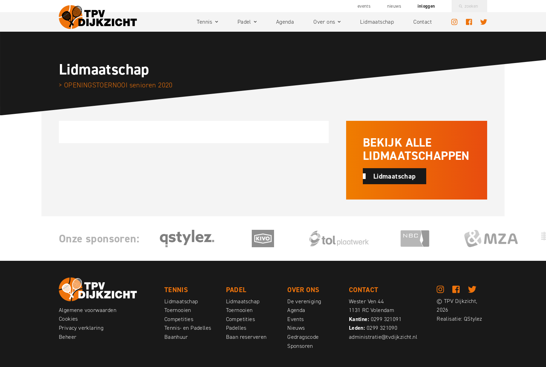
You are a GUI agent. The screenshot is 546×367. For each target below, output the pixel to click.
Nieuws (394, 6)
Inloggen (426, 6)
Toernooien (177, 310)
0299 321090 (382, 327)
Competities (178, 319)
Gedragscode (303, 337)
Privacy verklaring (81, 327)
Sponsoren (300, 346)
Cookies (68, 318)
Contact (422, 21)
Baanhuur (176, 337)
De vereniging (304, 301)
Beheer (67, 337)
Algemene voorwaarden (87, 310)
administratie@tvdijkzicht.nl (383, 337)
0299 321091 (386, 319)
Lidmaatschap (377, 21)
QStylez (473, 319)
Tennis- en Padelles (187, 327)
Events (364, 6)
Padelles (236, 327)
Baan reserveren (246, 337)
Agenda (285, 21)
